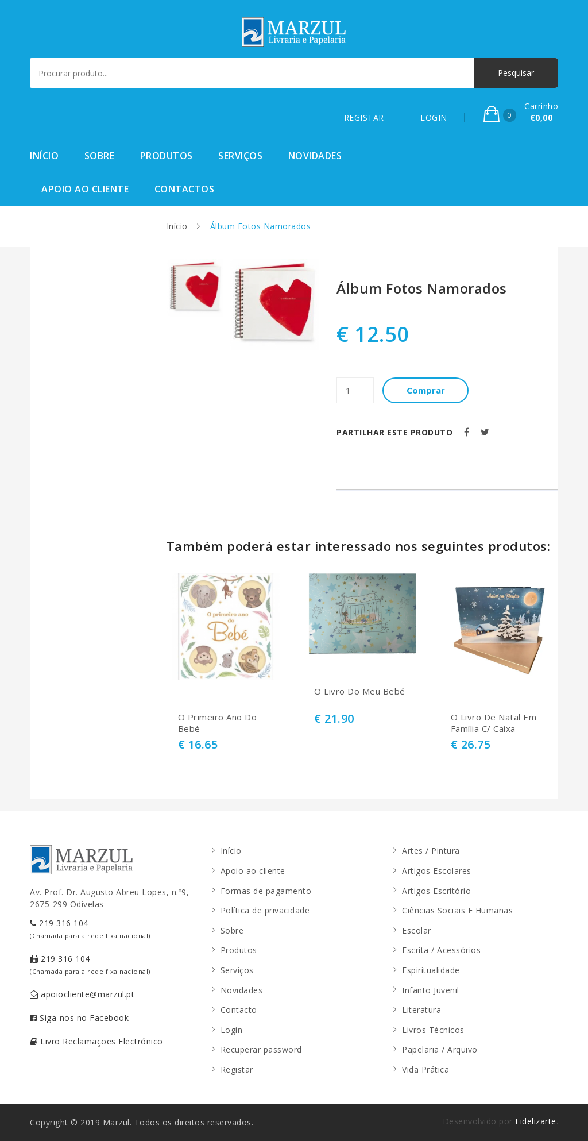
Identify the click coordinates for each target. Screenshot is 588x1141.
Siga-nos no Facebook (79, 1017)
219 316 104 (90, 929)
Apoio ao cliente (85, 189)
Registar (236, 1069)
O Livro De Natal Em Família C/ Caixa (494, 723)
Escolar (416, 930)
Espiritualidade (431, 970)
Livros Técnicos (433, 1029)
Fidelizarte (535, 1121)
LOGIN (433, 117)
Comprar (426, 390)
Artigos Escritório (436, 890)
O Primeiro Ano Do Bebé (217, 723)
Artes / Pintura (431, 850)
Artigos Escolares (436, 870)
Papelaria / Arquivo (440, 1049)
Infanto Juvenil (430, 990)
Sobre (99, 155)
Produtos (166, 155)
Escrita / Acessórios (441, 950)
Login (231, 1029)
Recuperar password (261, 1049)
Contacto (238, 1009)
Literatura (421, 1009)
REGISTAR (364, 117)
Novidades (315, 155)
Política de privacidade (265, 910)
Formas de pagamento (266, 890)
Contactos (184, 189)
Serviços (240, 155)
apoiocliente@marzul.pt (82, 994)
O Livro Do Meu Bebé (359, 691)
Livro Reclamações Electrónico (96, 1041)
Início (44, 155)
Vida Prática (425, 1069)
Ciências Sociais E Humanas (457, 910)
